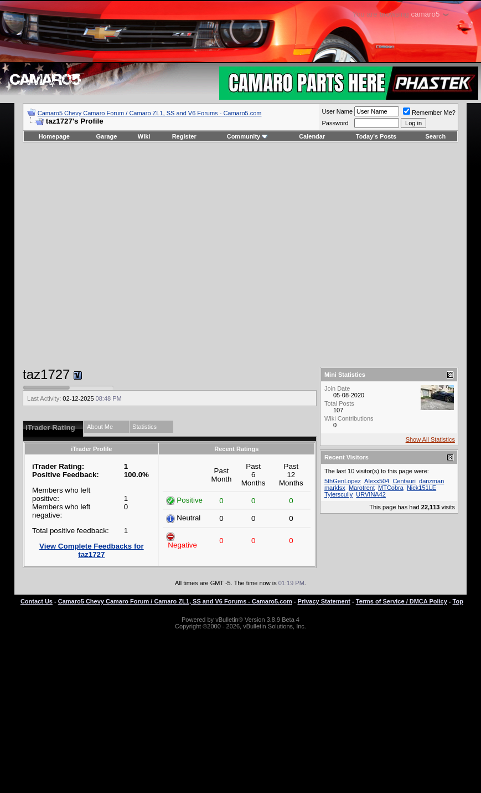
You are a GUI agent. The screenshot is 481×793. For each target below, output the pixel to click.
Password (335, 123)
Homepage (54, 136)
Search (436, 136)
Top (458, 601)
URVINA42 (371, 494)
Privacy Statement (324, 601)
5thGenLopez (342, 481)
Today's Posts (376, 136)
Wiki (144, 136)
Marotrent (362, 487)
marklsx (334, 487)
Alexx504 (376, 481)
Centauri (404, 481)
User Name (337, 111)
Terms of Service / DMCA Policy (401, 601)
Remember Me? (429, 112)
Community (247, 136)
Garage (106, 136)
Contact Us (36, 601)
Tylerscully (338, 494)
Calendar (312, 136)
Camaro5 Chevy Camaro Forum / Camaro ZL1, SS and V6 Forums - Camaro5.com (150, 113)
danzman (431, 481)
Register (184, 136)
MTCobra (391, 487)
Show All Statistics (430, 439)
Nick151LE (421, 487)
